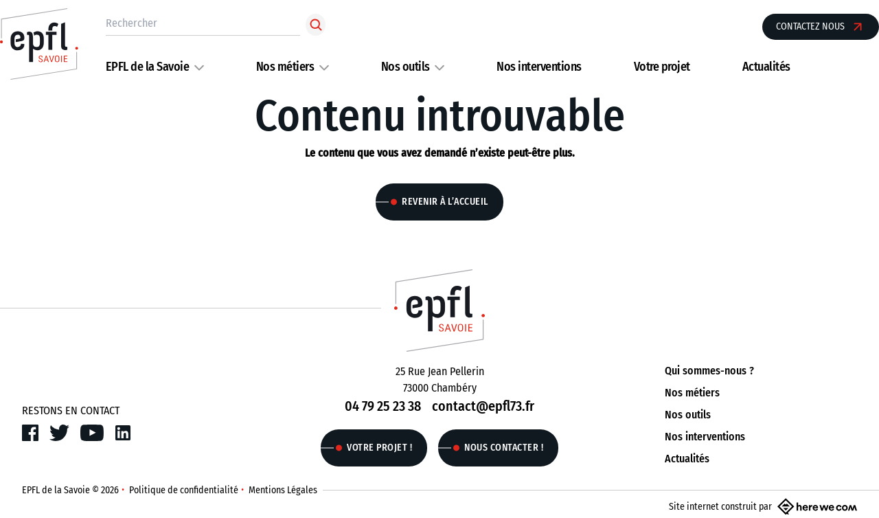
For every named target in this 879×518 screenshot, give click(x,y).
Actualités (766, 66)
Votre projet (662, 66)
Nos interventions (539, 66)
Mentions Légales (283, 490)
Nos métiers (285, 66)
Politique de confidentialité (183, 490)
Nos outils (405, 66)
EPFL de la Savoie (148, 66)
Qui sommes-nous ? (709, 370)
